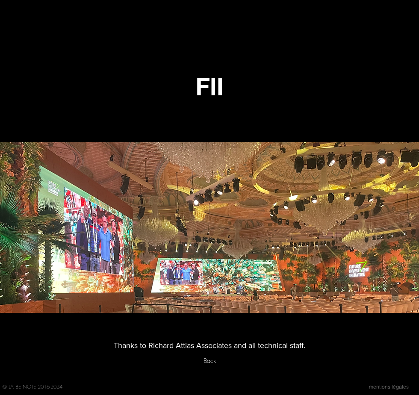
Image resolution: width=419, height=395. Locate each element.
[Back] (209, 360)
